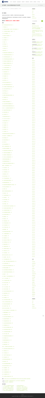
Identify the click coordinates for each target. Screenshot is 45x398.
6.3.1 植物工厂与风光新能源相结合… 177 (8, 276)
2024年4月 (33, 100)
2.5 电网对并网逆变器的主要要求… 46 (8, 95)
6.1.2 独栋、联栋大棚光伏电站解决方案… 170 (9, 261)
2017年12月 (33, 222)
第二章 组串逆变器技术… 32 (6, 69)
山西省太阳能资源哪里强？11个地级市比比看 (22, 390)
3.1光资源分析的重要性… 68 (6, 148)
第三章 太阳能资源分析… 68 (6, 146)
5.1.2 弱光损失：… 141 (5, 197)
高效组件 (25, 378)
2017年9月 (33, 227)
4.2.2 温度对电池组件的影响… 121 (7, 180)
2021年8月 (33, 146)
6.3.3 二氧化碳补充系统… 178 (6, 280)
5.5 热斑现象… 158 (5, 229)
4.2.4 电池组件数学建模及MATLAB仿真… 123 (9, 184)
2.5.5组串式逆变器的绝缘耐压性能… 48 (8, 105)
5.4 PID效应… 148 (5, 218)
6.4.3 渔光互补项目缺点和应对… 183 (7, 291)
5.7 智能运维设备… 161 (5, 244)
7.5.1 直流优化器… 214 (5, 342)
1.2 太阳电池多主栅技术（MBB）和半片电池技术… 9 (10, 29)
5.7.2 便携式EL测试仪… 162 (6, 248)
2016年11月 (33, 244)
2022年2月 (33, 136)
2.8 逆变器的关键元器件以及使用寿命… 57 (8, 133)
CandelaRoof (19, 1)
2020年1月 (33, 179)
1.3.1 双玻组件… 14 (5, 37)
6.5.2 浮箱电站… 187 (5, 297)
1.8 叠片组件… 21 (5, 50)
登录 (32, 302)
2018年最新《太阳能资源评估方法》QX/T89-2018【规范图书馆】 (15, 380)
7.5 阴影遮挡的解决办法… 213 (6, 340)
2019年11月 (33, 182)
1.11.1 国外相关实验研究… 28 (6, 65)
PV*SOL (33, 266)
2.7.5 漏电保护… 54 (5, 127)
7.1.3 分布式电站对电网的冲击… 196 (7, 316)
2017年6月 (33, 232)
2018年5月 (33, 213)
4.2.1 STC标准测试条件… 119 (6, 178)
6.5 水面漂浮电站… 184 (5, 293)
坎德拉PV (23, 1)
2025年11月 (33, 69)
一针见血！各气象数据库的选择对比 (8, 385)
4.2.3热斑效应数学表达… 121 (6, 182)
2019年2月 (33, 198)
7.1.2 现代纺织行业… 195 (6, 314)
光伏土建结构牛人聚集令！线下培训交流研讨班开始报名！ (37, 49)
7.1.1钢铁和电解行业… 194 (6, 312)
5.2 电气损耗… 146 (5, 203)
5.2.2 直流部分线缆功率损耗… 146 (7, 208)
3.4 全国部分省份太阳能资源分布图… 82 (8, 163)
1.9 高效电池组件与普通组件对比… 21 (8, 52)
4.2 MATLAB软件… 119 (5, 176)
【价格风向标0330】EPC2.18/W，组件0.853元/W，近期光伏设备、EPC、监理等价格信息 (37, 31)
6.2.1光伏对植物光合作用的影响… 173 (8, 269)
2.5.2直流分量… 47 (5, 99)
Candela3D (14, 1)
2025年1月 (33, 84)
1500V (5, 378)
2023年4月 (33, 112)
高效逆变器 (28, 378)
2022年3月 (33, 134)
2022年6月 (33, 129)
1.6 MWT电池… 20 (5, 46)
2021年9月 (33, 144)
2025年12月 (33, 67)
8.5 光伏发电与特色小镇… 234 (6, 365)
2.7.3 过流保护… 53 (5, 122)
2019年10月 (33, 184)
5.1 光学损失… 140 (5, 193)
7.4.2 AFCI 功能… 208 (5, 333)
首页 (11, 1)
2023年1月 (33, 117)
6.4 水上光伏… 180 (5, 284)
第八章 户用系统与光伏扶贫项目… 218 (8, 346)
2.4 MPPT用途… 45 (5, 93)
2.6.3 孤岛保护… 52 (5, 114)
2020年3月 (33, 175)
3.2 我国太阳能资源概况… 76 (6, 159)
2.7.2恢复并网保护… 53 (5, 120)
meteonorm (8, 378)
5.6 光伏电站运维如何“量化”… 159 (7, 231)
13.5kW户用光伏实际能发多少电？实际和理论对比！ (8, 390)
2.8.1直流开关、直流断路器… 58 (7, 135)
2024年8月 (33, 93)
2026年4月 (33, 60)
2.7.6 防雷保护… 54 (5, 129)
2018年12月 (33, 201)
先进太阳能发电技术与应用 (14, 378)
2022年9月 (33, 124)
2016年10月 (33, 246)
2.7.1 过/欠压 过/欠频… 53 (6, 118)
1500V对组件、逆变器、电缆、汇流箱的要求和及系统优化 (22, 386)
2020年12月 (33, 160)
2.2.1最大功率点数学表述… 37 (6, 82)
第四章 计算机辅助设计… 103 (6, 165)
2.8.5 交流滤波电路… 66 (5, 144)
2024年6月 (33, 96)
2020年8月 (33, 167)
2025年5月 (33, 79)
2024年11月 (33, 88)
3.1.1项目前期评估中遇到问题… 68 (7, 150)
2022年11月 (33, 120)
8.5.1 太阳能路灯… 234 (5, 367)
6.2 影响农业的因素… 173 (6, 267)
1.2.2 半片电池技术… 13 (6, 33)
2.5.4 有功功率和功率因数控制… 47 (7, 103)
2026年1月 (33, 65)
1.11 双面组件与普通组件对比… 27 (7, 63)
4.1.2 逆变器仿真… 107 (5, 171)
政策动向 (35, 1)
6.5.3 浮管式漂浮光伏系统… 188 (7, 299)
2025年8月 (33, 74)
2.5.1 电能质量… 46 (5, 97)
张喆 (22, 378)
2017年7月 (33, 230)
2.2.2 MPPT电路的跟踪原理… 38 (7, 84)
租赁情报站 (33, 292)
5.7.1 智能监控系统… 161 (6, 246)
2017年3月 (33, 237)
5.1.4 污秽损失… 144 (5, 201)
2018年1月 (33, 220)
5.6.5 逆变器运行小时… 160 (6, 242)
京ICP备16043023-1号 (30, 396)
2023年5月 (33, 110)
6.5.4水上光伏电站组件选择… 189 (7, 301)
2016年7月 (33, 251)
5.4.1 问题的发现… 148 (5, 220)
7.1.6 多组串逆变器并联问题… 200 (7, 323)
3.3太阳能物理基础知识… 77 (6, 161)
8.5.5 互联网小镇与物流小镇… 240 (7, 376)
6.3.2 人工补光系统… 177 (6, 278)
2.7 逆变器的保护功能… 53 (6, 116)
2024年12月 (33, 86)
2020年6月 (33, 170)
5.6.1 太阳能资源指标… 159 (6, 233)
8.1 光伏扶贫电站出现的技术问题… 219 (8, 348)
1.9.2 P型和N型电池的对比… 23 (7, 56)
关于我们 (38, 1)
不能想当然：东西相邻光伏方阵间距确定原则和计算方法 (37, 45)
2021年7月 (33, 148)
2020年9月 (33, 165)
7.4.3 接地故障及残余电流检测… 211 (7, 335)
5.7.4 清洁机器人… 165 (5, 252)
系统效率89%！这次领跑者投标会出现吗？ (22, 389)
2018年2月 (33, 218)
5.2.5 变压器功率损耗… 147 (6, 214)
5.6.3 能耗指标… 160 (5, 237)
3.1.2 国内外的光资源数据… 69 (7, 152)
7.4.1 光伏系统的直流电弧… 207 (7, 331)
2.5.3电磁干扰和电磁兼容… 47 (6, 101)
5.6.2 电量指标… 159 (5, 235)
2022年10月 (33, 122)
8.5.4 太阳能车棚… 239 (5, 374)
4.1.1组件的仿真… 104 (5, 169)
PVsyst (33, 270)
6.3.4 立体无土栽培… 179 (6, 282)
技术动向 (31, 1)
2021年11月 (33, 141)
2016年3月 (33, 256)
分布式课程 (33, 277)
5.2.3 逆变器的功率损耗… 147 (6, 210)
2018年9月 (33, 206)
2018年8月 (33, 208)
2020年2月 (33, 177)
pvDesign (33, 268)
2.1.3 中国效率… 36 (5, 78)
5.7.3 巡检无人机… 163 (5, 250)
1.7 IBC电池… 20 (4, 48)
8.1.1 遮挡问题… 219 (5, 350)
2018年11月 (33, 203)
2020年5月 (33, 172)
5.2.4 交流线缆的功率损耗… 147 (7, 212)
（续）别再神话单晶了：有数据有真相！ (8, 386)
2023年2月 (33, 115)
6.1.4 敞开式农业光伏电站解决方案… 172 (8, 265)
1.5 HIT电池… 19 (4, 44)
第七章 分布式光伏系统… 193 (6, 308)
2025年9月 (33, 72)
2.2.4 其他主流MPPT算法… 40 (6, 88)
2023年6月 (33, 108)
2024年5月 (33, 98)
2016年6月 (33, 253)
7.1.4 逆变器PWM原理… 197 (6, 318)
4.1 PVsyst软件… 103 (5, 167)
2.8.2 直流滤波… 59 (5, 137)
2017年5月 (33, 234)
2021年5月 (33, 151)
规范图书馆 (16, 8)
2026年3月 (33, 62)
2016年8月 (33, 249)
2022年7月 (33, 127)
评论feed (33, 16)
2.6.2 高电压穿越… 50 (5, 112)
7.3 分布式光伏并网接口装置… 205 (7, 327)
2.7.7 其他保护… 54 (5, 131)
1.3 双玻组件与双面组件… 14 (6, 35)
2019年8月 (33, 187)
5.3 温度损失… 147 (5, 216)
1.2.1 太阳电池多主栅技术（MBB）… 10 (8, 31)
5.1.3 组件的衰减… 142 (5, 199)
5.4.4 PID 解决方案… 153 (6, 227)
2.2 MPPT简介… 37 (5, 80)
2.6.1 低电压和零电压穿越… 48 (6, 110)
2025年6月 (33, 77)
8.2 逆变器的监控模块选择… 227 (7, 359)
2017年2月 (33, 239)
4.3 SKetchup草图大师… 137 (6, 186)
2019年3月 (33, 196)
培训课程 (33, 282)
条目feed (33, 14)
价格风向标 (27, 1)
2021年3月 (33, 155)
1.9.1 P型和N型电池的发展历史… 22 (7, 54)
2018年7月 (33, 210)
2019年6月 (33, 191)
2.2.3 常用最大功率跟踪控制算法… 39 (8, 86)
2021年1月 (33, 158)
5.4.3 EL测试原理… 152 (5, 225)
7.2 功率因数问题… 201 (5, 325)
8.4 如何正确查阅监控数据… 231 (7, 363)
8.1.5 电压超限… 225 (5, 357)
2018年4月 (33, 215)
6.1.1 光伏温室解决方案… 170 (6, 259)
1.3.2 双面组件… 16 (5, 39)
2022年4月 (33, 132)
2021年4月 (33, 153)
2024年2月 (33, 103)
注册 (32, 11)
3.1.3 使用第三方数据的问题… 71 (7, 154)
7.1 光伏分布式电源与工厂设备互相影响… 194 (9, 310)
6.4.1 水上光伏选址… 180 (6, 286)
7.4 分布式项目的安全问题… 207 (7, 329)
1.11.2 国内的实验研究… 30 (6, 67)
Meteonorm (12, 8)
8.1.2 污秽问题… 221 (5, 352)
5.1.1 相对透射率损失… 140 (6, 195)
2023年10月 (33, 105)
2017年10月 (33, 225)
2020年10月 (33, 163)
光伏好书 (20, 378)
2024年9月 (33, 91)
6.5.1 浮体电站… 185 (5, 295)
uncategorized (34, 273)
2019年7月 (33, 189)
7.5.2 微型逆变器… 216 (5, 344)
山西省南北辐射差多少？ (20, 385)
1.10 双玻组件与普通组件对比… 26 (7, 61)
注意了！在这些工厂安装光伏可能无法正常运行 (8, 389)
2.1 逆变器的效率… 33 (5, 71)
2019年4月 (33, 194)
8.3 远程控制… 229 (5, 361)
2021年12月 (33, 139)
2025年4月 (33, 81)
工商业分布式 (34, 285)
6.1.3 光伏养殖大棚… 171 (6, 263)
